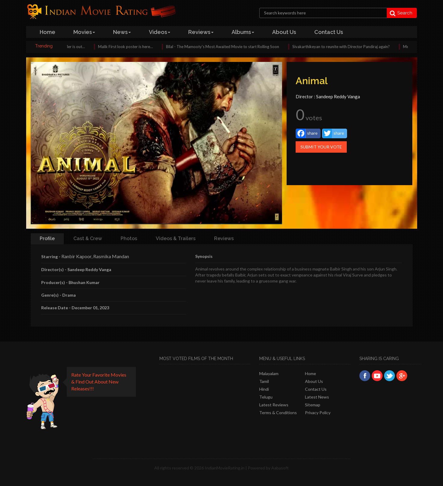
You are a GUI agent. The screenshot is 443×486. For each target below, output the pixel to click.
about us (284, 32)
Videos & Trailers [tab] (175, 238)
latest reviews (273, 404)
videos (159, 32)
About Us (314, 381)
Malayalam (268, 373)
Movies (84, 32)
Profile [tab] (47, 238)
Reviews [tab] (224, 238)
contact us (328, 32)
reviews (201, 32)
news (122, 32)
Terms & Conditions (278, 412)
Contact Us (316, 389)
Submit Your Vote (321, 146)
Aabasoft (280, 467)
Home (310, 373)
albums (243, 32)
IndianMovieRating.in (225, 467)
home (47, 32)
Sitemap (312, 404)
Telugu (265, 396)
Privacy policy (318, 412)
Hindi (264, 389)
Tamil (264, 381)
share (307, 133)
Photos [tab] (129, 238)
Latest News (317, 396)
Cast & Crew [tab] (87, 238)
